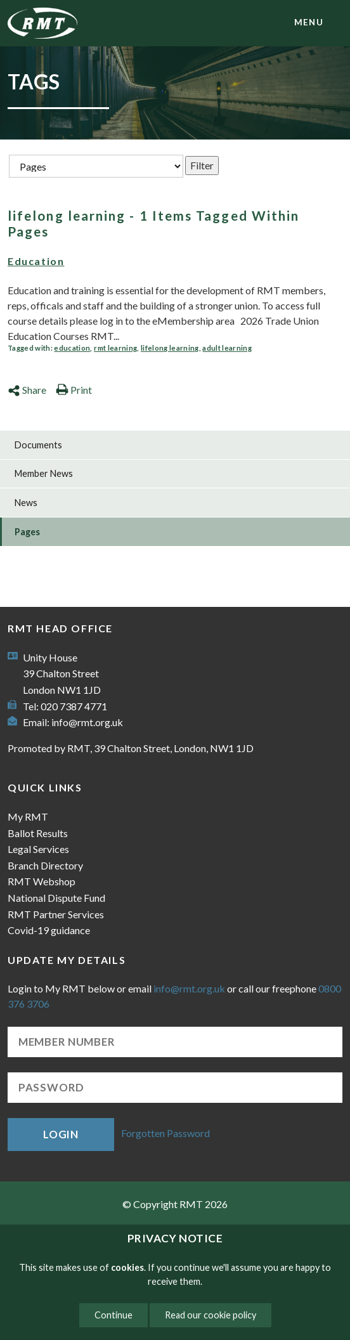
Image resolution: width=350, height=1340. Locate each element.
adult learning (227, 348)
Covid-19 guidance (49, 930)
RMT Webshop (41, 881)
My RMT (28, 816)
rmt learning (115, 348)
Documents (38, 444)
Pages (27, 531)
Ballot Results (38, 833)
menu (308, 22)
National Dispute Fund (56, 898)
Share (27, 390)
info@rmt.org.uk (87, 722)
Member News (44, 473)
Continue (113, 1315)
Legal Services (38, 849)
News (26, 502)
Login (61, 1134)
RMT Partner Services (56, 914)
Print (74, 390)
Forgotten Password (165, 1133)
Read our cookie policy (210, 1315)
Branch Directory (45, 865)
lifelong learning (170, 348)
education (72, 348)
